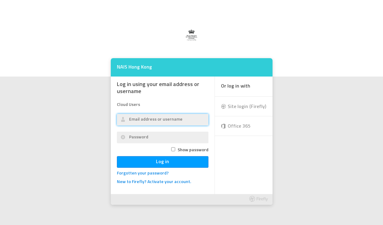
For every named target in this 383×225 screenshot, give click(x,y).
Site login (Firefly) (247, 106)
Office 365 (239, 126)
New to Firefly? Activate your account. (154, 182)
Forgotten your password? (143, 173)
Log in (162, 161)
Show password (193, 150)
